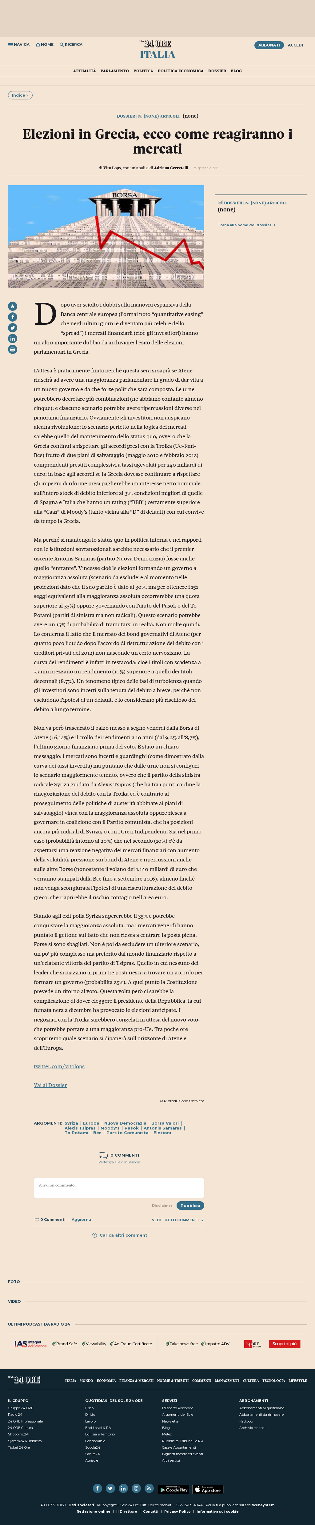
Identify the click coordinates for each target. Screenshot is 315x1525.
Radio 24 (15, 1414)
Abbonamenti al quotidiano (261, 1408)
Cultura (251, 1380)
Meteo (167, 1434)
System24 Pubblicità (25, 1441)
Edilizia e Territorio (100, 1434)
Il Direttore (126, 1511)
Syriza (71, 1123)
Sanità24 (92, 1454)
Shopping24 (18, 1434)
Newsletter (171, 1421)
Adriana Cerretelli (171, 168)
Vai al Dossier (50, 1085)
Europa (91, 1123)
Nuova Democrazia (125, 1123)
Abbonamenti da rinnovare (261, 1414)
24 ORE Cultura (20, 1428)
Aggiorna (81, 1219)
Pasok (132, 1128)
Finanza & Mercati (136, 1380)
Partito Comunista (127, 1132)
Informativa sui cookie (218, 1511)
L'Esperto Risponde (177, 1408)
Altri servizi (171, 1460)
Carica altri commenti (120, 1235)
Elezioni (162, 1132)
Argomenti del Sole (177, 1414)
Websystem (263, 1505)
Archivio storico (251, 1428)
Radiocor (246, 1421)
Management (227, 1380)
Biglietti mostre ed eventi (182, 1454)
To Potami (76, 1132)
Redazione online (93, 1511)
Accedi (295, 45)
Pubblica (190, 1205)
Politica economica (181, 71)
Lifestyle (298, 1380)
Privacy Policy (177, 1511)
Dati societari (81, 1505)
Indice (20, 95)
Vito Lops (112, 168)
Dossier (217, 71)
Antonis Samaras (163, 1128)
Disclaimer (162, 1205)
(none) (226, 209)
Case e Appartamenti (179, 1447)
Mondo (86, 1380)
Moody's (110, 1128)
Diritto (90, 1414)
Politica (143, 71)
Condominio (95, 1441)
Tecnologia (273, 1380)
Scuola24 (92, 1447)
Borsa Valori (165, 1123)
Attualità (84, 71)
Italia (157, 54)
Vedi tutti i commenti (178, 1220)
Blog (236, 71)
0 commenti (119, 1155)
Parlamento (115, 71)
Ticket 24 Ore (19, 1447)
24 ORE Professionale (25, 1421)
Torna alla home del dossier (246, 225)
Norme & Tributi (173, 1380)
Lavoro (90, 1421)
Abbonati (269, 45)
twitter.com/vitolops (59, 1066)
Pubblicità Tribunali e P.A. (183, 1441)
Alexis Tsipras (80, 1128)
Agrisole (91, 1460)
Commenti (201, 1380)
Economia (106, 1380)
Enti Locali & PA (98, 1428)
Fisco (89, 1408)
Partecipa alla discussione (119, 1162)
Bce (97, 1132)
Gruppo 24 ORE (20, 1408)
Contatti (150, 1511)
